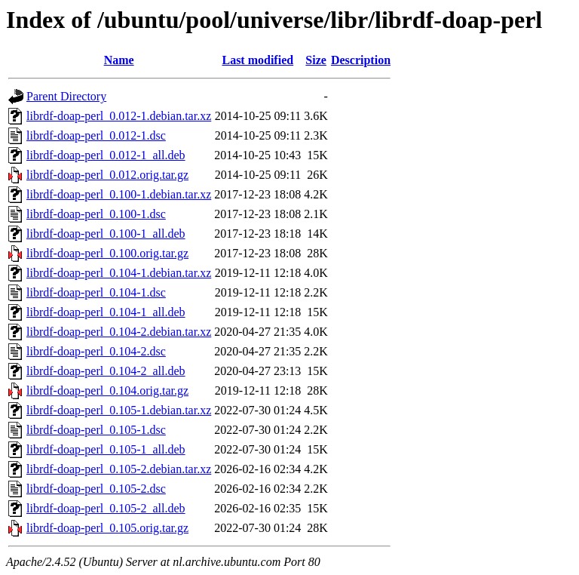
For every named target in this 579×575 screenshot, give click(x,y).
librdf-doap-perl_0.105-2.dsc (96, 488)
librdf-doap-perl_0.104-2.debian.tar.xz (118, 331)
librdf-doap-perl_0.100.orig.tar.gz (107, 253)
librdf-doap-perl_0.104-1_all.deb (105, 312)
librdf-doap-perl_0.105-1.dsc (96, 429)
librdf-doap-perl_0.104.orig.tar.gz (107, 390)
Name (119, 60)
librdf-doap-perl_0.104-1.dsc (96, 292)
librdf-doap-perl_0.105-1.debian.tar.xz (118, 410)
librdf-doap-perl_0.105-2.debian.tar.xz (118, 469)
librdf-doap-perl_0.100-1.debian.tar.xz (118, 194)
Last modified (257, 60)
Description (361, 60)
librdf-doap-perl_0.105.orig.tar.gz (107, 527)
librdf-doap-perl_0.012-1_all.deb (105, 155)
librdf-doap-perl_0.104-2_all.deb (105, 370)
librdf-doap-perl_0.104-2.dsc (96, 351)
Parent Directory (66, 96)
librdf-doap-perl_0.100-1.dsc (96, 214)
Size (315, 60)
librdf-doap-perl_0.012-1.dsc (96, 135)
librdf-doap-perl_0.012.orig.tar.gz (107, 174)
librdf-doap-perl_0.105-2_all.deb (105, 508)
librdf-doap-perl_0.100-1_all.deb (105, 233)
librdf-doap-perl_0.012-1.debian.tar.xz (118, 115)
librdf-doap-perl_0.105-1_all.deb (105, 449)
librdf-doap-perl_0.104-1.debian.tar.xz (118, 272)
